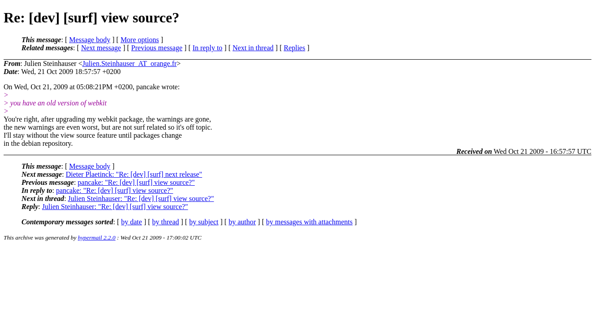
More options (140, 40)
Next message (101, 48)
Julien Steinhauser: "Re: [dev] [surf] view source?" (141, 198)
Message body (89, 40)
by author (242, 222)
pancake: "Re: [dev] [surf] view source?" (136, 182)
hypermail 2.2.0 (97, 237)
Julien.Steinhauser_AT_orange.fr (129, 63)
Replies (294, 48)
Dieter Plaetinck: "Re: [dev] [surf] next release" (134, 174)
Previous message (156, 48)
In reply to (208, 48)
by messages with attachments (309, 222)
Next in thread (253, 48)
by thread (165, 222)
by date (131, 222)
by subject (203, 222)
